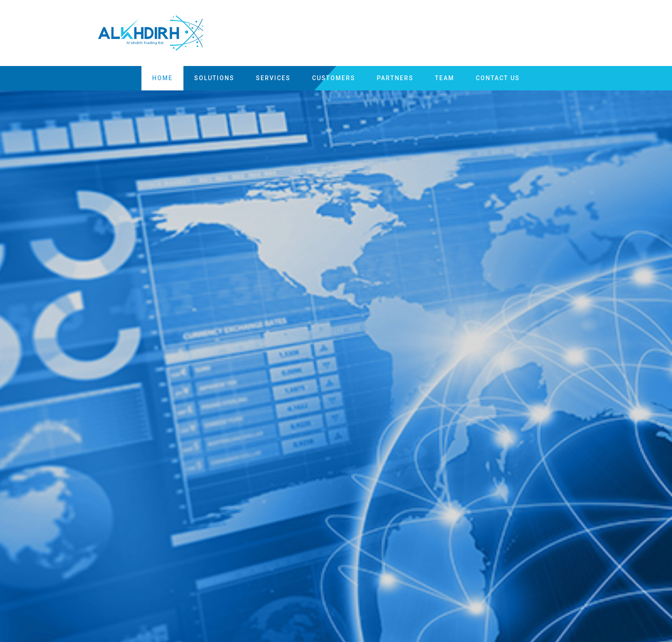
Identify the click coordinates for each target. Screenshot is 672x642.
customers (333, 78)
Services (273, 78)
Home (162, 78)
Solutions (214, 78)
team (444, 78)
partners (395, 78)
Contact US (498, 78)
